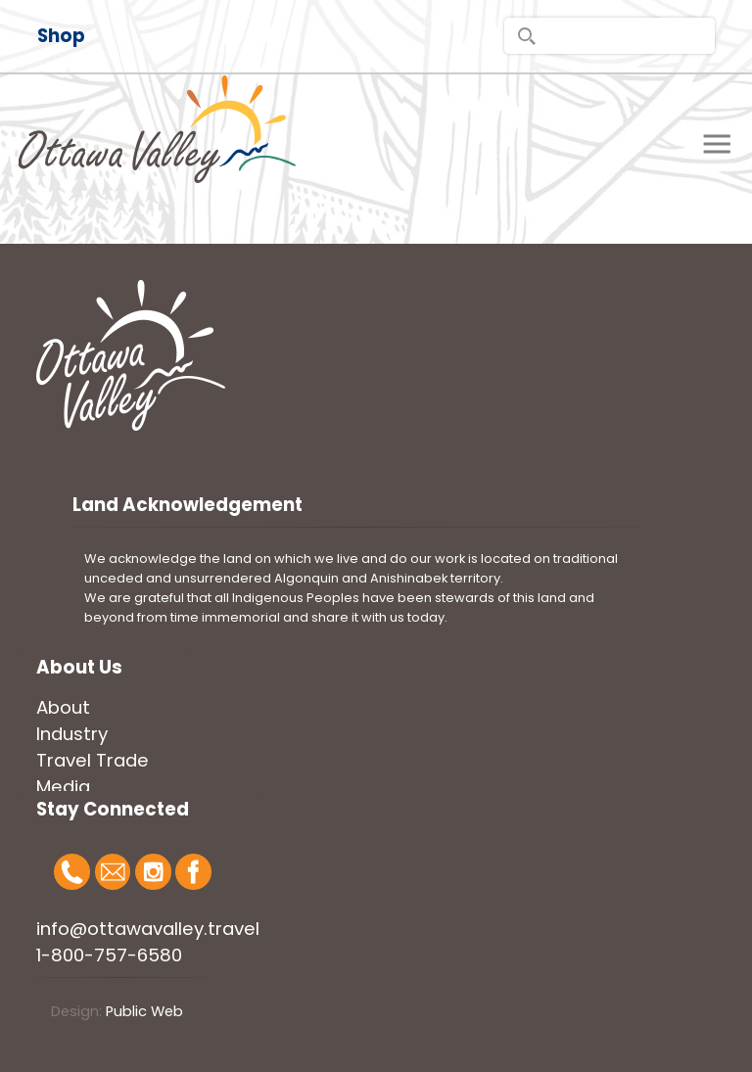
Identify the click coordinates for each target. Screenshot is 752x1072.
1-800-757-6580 (109, 955)
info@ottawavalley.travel (147, 928)
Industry (72, 734)
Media (63, 786)
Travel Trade (92, 760)
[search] (609, 36)
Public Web (144, 1011)
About (63, 707)
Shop (61, 35)
